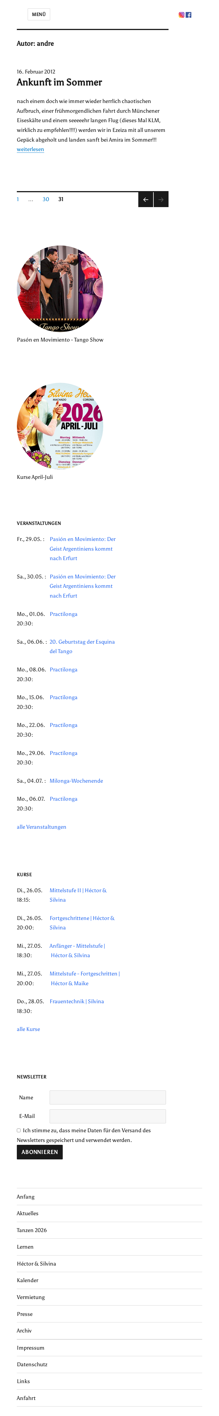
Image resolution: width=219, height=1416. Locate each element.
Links (23, 1381)
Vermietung (31, 1297)
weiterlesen (30, 149)
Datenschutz (32, 1364)
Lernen (25, 1247)
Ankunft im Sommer (59, 82)
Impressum (30, 1347)
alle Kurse (28, 1029)
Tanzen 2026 (32, 1230)
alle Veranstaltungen (41, 827)
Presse (25, 1314)
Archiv (24, 1330)
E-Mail (27, 1116)
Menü (39, 14)
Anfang (26, 1196)
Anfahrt (26, 1398)
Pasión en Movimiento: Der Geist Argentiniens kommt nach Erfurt (82, 549)
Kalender (27, 1280)
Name (26, 1097)
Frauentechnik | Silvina (77, 1001)
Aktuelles (27, 1213)
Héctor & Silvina (36, 1263)
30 (48, 199)
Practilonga (64, 614)
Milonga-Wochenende (76, 781)
